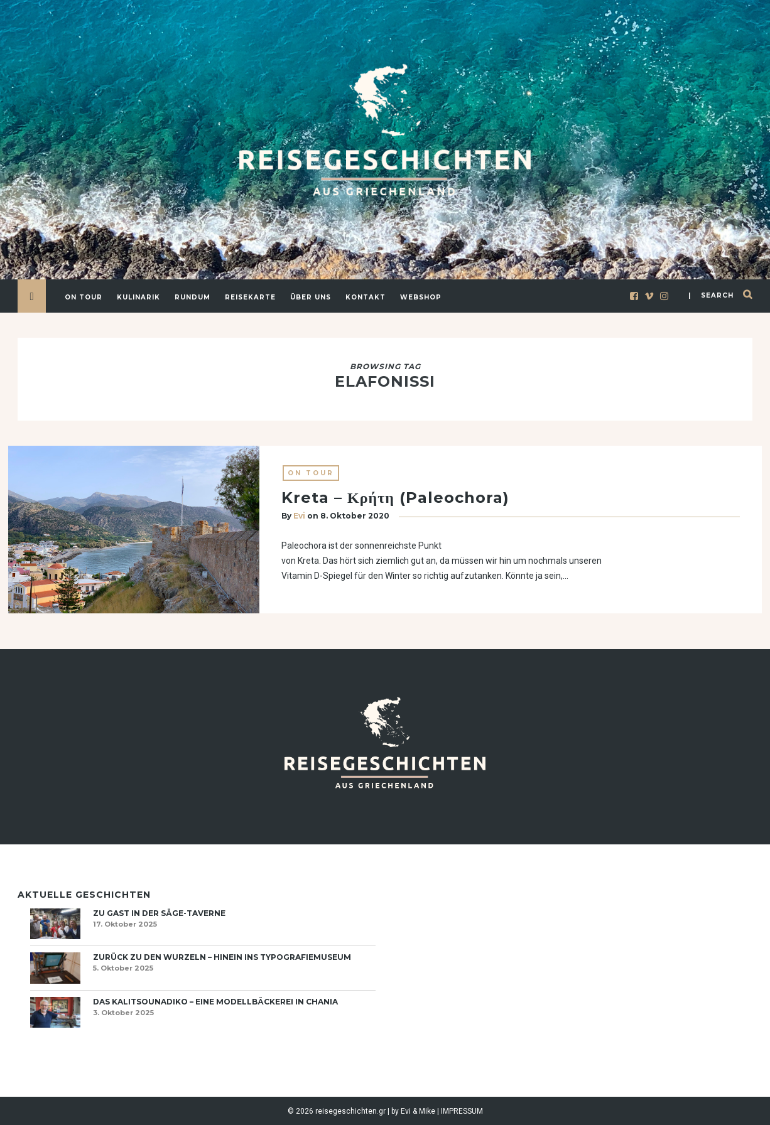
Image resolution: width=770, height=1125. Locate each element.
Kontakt (365, 297)
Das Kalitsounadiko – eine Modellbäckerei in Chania (215, 1001)
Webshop (421, 297)
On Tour (83, 297)
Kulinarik (138, 297)
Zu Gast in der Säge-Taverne (159, 913)
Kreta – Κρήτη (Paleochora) (395, 498)
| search (711, 295)
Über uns (310, 297)
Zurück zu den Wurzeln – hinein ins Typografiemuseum (222, 957)
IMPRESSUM (462, 1111)
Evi (299, 516)
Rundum (192, 297)
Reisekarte (250, 297)
